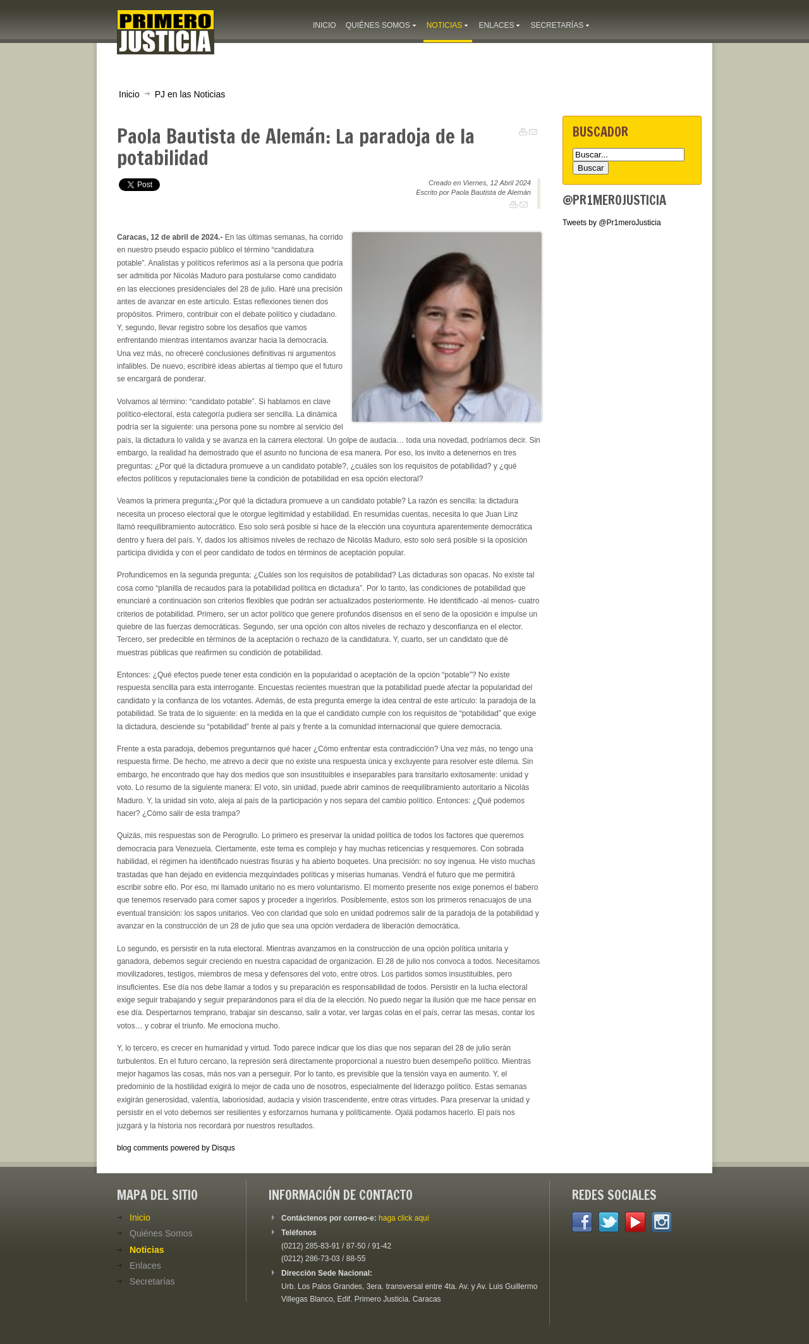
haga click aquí (404, 1218)
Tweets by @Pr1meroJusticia (612, 222)
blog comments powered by (176, 1148)
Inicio (129, 94)
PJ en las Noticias (190, 94)
